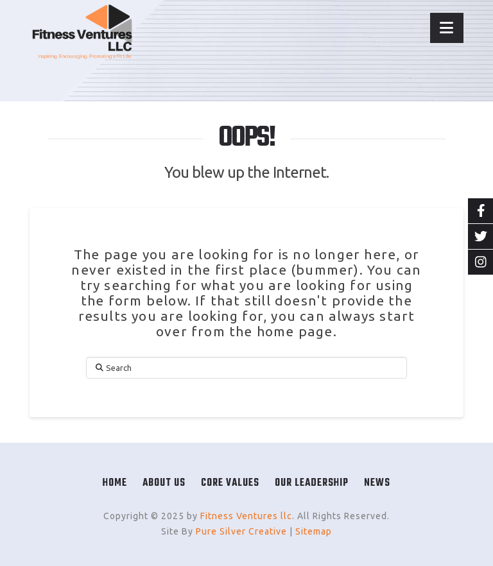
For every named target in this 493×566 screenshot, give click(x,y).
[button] (446, 28)
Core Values (230, 483)
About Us (164, 483)
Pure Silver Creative (241, 531)
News (377, 483)
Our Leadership (312, 483)
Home (115, 483)
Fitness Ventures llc (246, 516)
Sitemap (313, 531)
